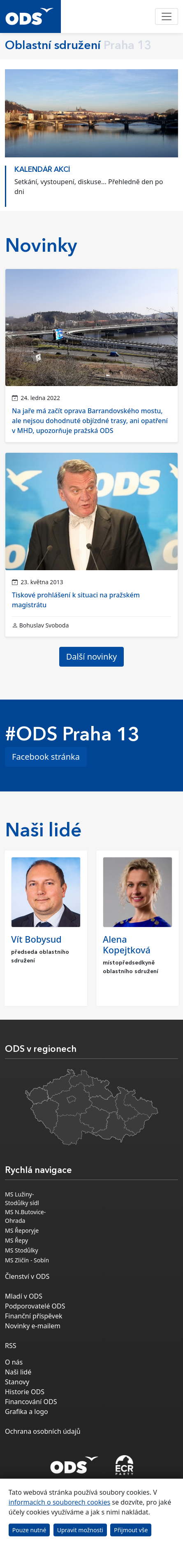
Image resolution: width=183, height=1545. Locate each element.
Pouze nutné (29, 1530)
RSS (10, 1345)
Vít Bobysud (36, 939)
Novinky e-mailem (32, 1325)
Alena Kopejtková (127, 944)
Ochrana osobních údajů (43, 1431)
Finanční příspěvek (34, 1315)
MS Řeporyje (22, 1230)
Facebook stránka (46, 756)
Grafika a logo (26, 1411)
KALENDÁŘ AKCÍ (42, 169)
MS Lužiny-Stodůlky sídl (22, 1198)
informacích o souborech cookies (59, 1502)
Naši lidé (18, 1371)
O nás (14, 1362)
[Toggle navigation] (166, 16)
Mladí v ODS (23, 1296)
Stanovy (17, 1381)
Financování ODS (31, 1401)
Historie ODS (24, 1391)
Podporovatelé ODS (35, 1306)
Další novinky (91, 656)
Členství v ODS (27, 1276)
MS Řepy (16, 1240)
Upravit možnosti (80, 1530)
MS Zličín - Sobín (27, 1260)
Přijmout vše (131, 1530)
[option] (91, 184)
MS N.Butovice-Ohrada (25, 1216)
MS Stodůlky (21, 1250)
